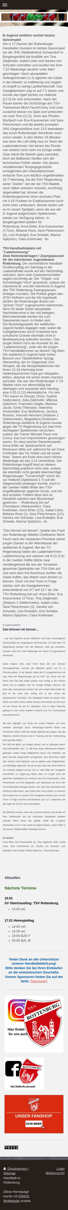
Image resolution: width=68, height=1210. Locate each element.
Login (61, 1169)
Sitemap (9, 1173)
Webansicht (55, 1173)
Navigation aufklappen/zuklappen (34, 5)
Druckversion (15, 1169)
